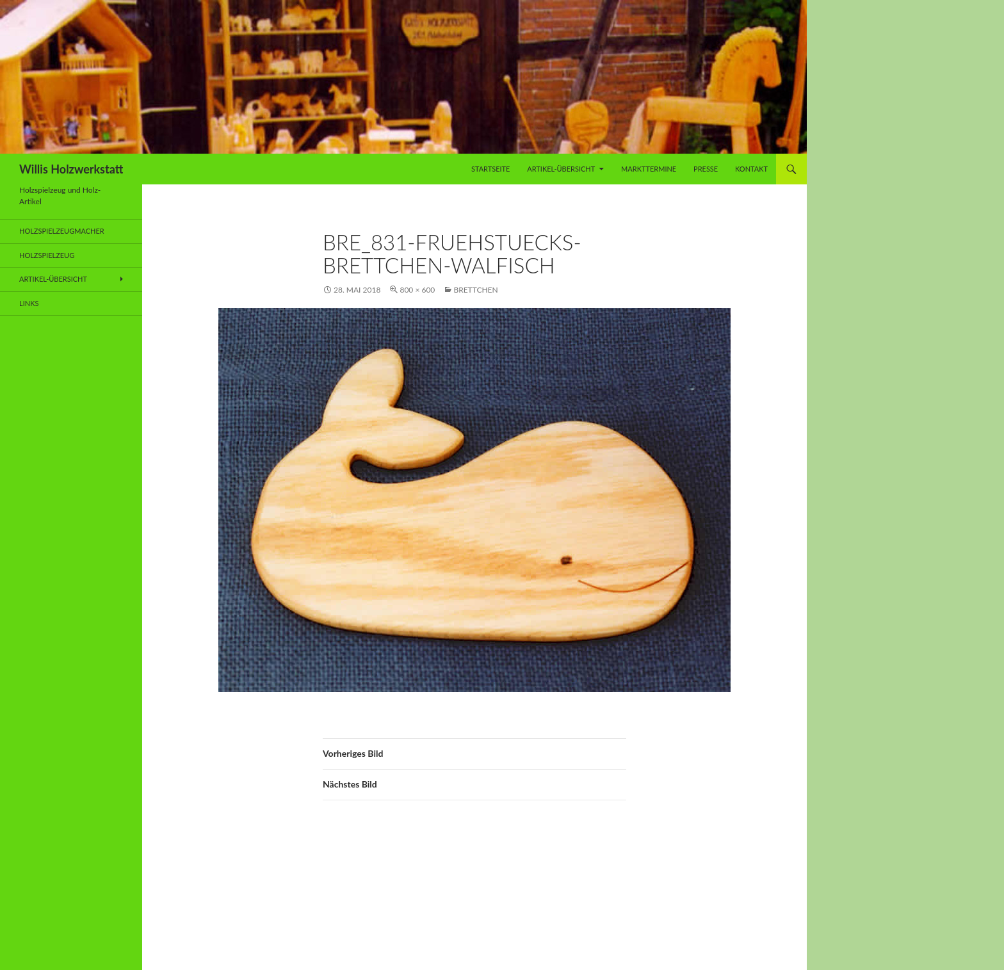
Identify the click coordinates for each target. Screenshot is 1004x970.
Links (28, 303)
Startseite (490, 169)
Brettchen (475, 290)
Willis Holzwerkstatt (71, 169)
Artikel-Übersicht (561, 169)
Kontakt (751, 169)
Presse (705, 169)
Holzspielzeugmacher (61, 231)
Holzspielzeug (46, 255)
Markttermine (648, 169)
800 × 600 (417, 290)
